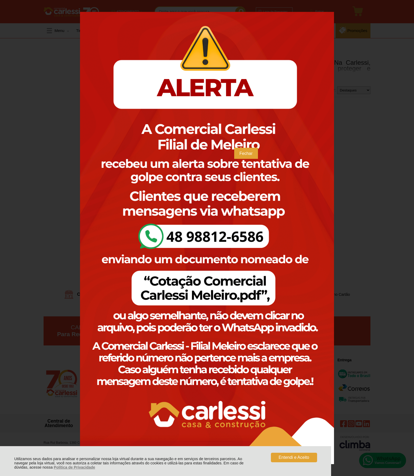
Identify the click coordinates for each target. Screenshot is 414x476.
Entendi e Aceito (294, 457)
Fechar (246, 153)
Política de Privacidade (74, 467)
